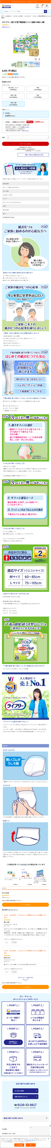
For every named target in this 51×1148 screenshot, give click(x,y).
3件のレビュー (6, 27)
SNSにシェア (39, 59)
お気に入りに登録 (36, 59)
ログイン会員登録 (37, 6)
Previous (11, 43)
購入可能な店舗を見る (33, 155)
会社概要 (4, 1129)
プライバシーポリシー (31, 1140)
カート (42, 6)
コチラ (27, 127)
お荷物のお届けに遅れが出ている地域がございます (25, 1)
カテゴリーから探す (18, 16)
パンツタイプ (28, 16)
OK (30, 1145)
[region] (25, 1142)
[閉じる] (48, 1139)
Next (39, 43)
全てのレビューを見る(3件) (25, 977)
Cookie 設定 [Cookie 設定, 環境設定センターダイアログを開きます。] (19, 1145)
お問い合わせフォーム (21, 1097)
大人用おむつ (8, 16)
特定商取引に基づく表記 (8, 1133)
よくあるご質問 (19, 1091)
